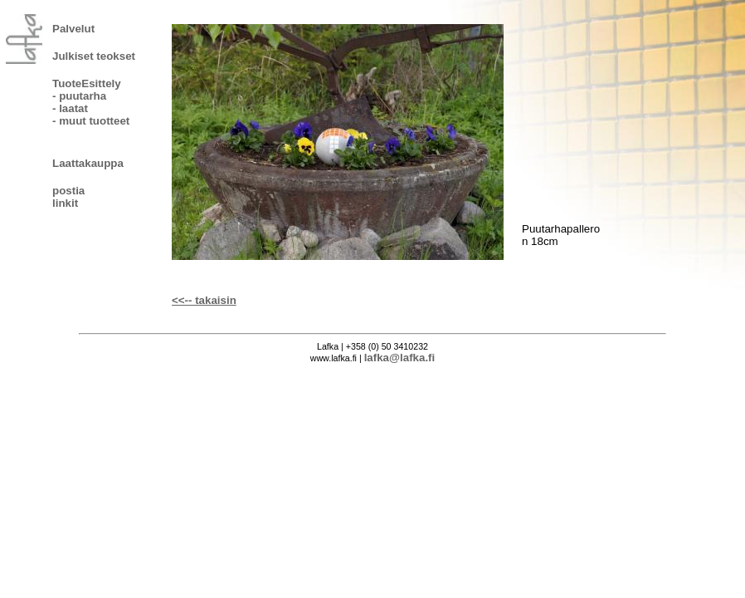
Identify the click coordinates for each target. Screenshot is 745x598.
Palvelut (73, 28)
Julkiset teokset (93, 56)
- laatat (70, 108)
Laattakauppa (88, 163)
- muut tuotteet (90, 121)
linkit (65, 203)
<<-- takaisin (204, 300)
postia (68, 190)
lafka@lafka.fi (400, 357)
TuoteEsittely (86, 83)
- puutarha (79, 96)
